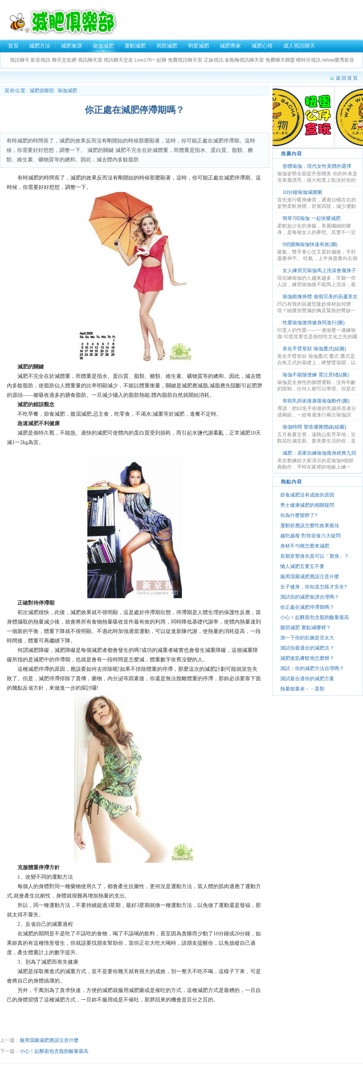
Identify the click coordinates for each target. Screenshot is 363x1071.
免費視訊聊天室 (185, 60)
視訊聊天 (19, 60)
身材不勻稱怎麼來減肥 (304, 546)
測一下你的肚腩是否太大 (307, 638)
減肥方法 (39, 46)
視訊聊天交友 (118, 60)
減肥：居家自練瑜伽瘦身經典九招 (319, 453)
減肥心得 (262, 46)
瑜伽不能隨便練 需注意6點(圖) (315, 375)
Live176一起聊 (151, 60)
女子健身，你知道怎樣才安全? (313, 587)
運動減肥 (135, 46)
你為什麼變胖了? (298, 515)
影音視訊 (40, 60)
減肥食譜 (71, 46)
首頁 (13, 46)
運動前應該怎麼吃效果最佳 (309, 525)
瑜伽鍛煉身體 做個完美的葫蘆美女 (320, 296)
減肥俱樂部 (62, 21)
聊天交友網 (64, 60)
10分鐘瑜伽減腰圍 (302, 192)
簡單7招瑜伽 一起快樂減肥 (311, 218)
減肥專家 (230, 46)
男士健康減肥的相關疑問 (307, 505)
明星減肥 (198, 46)
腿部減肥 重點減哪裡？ (305, 627)
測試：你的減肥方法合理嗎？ (312, 668)
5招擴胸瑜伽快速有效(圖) (310, 244)
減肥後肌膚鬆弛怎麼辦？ (307, 658)
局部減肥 (166, 46)
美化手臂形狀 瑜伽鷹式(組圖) (314, 348)
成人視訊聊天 (299, 46)
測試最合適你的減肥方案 (307, 678)
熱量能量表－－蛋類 (302, 689)
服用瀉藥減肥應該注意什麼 (49, 1040)
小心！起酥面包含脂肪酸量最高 (54, 1051)
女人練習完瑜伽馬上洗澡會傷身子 (319, 270)
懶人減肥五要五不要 (302, 566)
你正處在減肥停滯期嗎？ (307, 607)
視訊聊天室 (90, 60)
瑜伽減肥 (103, 46)
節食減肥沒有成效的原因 (307, 495)
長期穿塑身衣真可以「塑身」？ (314, 556)
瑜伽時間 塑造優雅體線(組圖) (314, 427)
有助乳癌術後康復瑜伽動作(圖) (316, 401)
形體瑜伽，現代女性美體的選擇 (316, 166)
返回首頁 (347, 78)
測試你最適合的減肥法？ (307, 648)
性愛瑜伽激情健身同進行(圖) (313, 322)
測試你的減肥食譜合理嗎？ (309, 597)
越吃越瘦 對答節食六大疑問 (310, 536)
